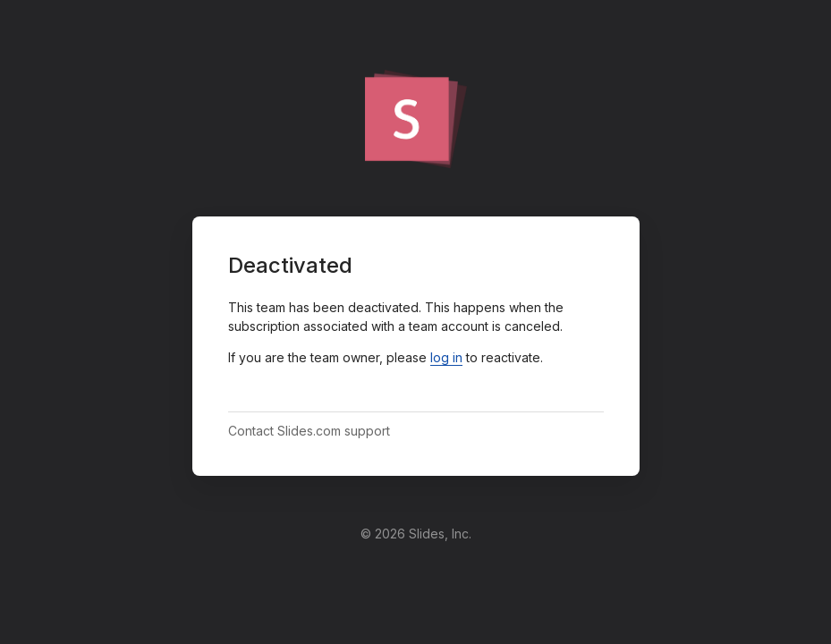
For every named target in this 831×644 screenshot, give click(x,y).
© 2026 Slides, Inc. (415, 533)
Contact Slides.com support (309, 430)
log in (446, 357)
